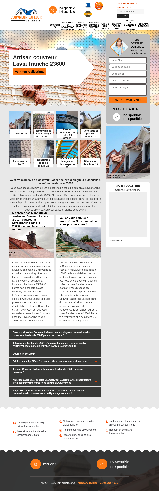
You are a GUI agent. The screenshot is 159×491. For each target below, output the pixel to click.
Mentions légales (87, 483)
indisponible (67, 8)
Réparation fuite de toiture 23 (116, 26)
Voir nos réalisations (29, 71)
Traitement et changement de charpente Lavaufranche (125, 423)
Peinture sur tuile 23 (105, 26)
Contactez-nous (109, 483)
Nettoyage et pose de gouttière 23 (93, 26)
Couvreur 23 (55, 26)
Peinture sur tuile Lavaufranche (79, 430)
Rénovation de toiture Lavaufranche (120, 432)
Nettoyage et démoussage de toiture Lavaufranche (32, 424)
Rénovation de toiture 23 (143, 26)
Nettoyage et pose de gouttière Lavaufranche (79, 423)
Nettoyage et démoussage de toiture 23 (67, 26)
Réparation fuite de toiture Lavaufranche (77, 437)
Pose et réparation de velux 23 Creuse (81, 26)
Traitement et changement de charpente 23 (130, 26)
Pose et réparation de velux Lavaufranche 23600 (31, 433)
